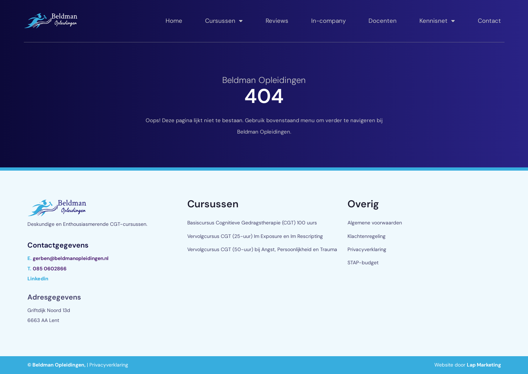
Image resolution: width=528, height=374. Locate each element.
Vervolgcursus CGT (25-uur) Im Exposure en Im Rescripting (255, 236)
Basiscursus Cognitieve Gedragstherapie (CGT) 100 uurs (252, 222)
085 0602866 (50, 268)
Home (174, 21)
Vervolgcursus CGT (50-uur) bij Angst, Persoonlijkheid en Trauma (262, 249)
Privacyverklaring (366, 249)
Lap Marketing (484, 365)
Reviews (277, 21)
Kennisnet (437, 20)
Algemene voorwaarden (374, 222)
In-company (328, 21)
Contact (489, 21)
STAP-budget (362, 262)
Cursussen (224, 20)
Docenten (382, 21)
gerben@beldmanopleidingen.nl (71, 258)
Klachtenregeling (366, 236)
